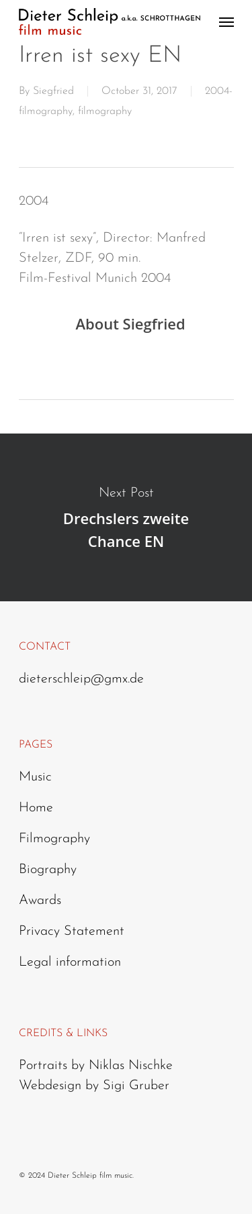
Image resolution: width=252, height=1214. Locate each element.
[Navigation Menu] (226, 21)
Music (35, 777)
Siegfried (53, 91)
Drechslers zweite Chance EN (126, 517)
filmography (105, 111)
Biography (48, 869)
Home (36, 808)
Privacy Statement (71, 931)
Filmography (54, 839)
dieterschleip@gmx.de (81, 679)
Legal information (70, 962)
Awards (40, 900)
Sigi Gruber (136, 1086)
